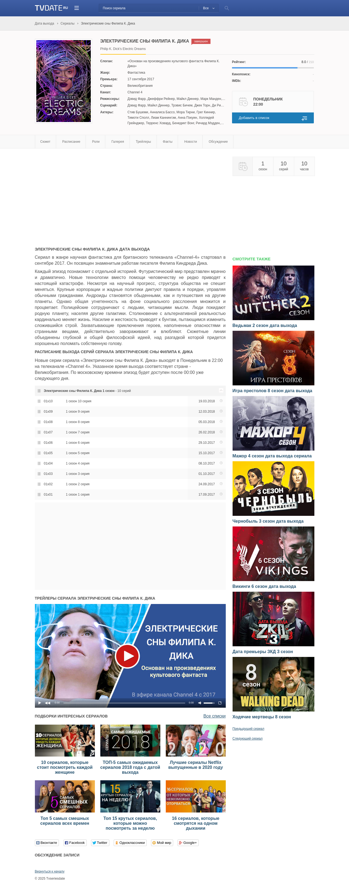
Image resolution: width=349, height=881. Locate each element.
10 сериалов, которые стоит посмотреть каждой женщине (65, 767)
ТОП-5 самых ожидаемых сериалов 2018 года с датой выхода (130, 767)
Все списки (214, 716)
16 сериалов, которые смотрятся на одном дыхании (195, 823)
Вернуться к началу (50, 871)
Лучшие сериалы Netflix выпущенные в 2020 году (195, 765)
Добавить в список (254, 118)
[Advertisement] (81, 195)
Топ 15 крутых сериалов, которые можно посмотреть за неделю (130, 823)
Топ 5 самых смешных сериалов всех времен (64, 821)
